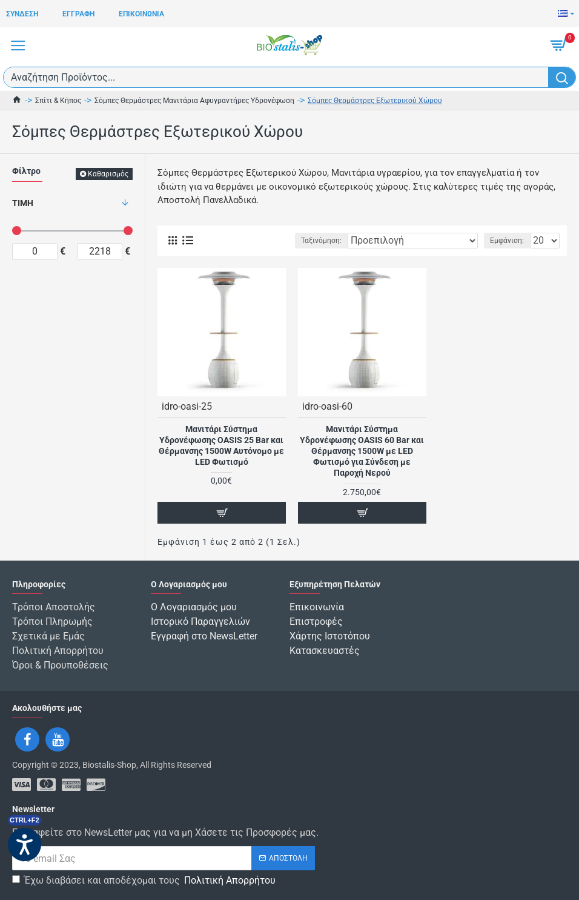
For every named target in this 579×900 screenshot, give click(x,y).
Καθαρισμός (108, 174)
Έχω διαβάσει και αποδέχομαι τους (144, 880)
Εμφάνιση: (507, 240)
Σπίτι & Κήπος (58, 100)
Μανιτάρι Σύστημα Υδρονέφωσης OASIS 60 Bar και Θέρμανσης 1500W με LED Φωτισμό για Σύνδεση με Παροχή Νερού (362, 451)
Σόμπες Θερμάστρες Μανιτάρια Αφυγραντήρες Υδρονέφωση (194, 100)
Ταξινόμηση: (321, 240)
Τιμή (22, 203)
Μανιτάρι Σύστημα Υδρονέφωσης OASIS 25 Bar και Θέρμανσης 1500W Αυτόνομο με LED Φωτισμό (221, 445)
